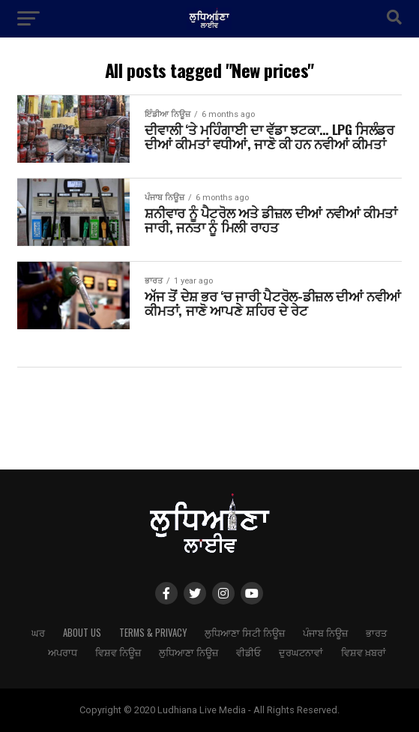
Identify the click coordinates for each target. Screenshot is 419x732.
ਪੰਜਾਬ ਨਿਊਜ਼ (325, 633)
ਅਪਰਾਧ (62, 652)
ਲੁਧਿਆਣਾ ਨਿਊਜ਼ (188, 652)
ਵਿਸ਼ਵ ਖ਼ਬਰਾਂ (363, 652)
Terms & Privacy (153, 633)
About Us (82, 633)
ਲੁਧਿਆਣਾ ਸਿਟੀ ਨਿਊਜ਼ (245, 633)
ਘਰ (38, 633)
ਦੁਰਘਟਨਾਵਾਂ (301, 652)
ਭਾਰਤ (376, 633)
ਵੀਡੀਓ (248, 652)
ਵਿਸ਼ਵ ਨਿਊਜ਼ (118, 652)
